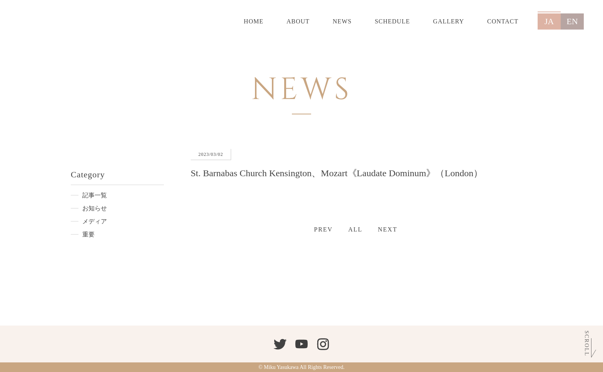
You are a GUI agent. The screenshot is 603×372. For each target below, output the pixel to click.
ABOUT (298, 21)
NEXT (388, 229)
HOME (253, 21)
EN (572, 21)
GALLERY (448, 21)
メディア (94, 221)
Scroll (587, 343)
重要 (88, 234)
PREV (323, 229)
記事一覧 (94, 195)
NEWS (342, 21)
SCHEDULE (392, 21)
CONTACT (502, 21)
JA (549, 21)
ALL (355, 229)
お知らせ (94, 208)
